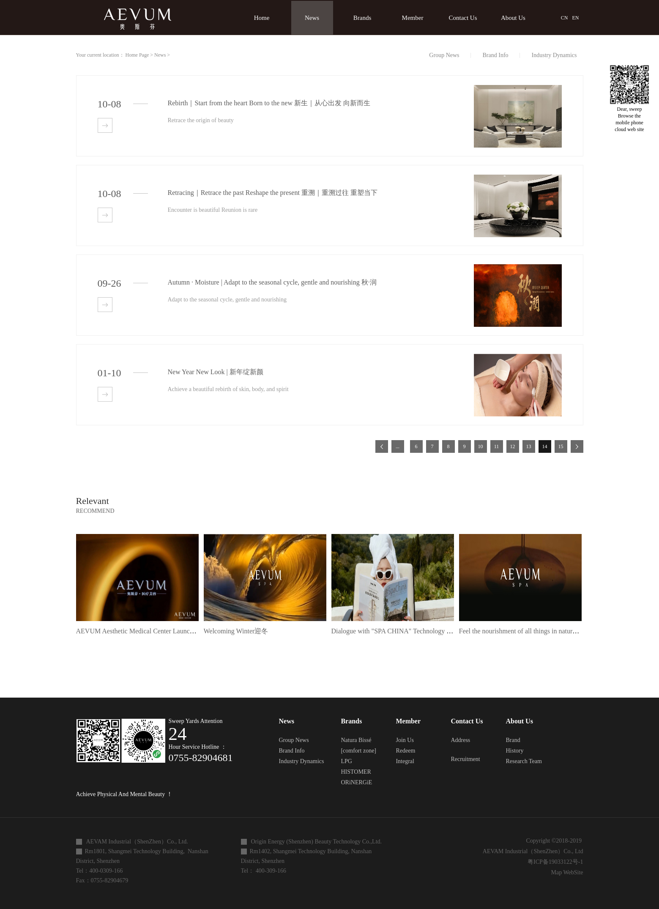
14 (544, 446)
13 (528, 446)
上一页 (381, 446)
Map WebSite (565, 872)
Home (262, 17)
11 (496, 446)
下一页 (577, 446)
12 (512, 446)
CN (564, 18)
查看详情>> (105, 125)
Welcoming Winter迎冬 (236, 631)
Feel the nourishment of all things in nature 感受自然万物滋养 (545, 631)
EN (575, 18)
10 (480, 446)
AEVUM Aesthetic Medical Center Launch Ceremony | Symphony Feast (174, 631)
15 (560, 446)
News (160, 55)
